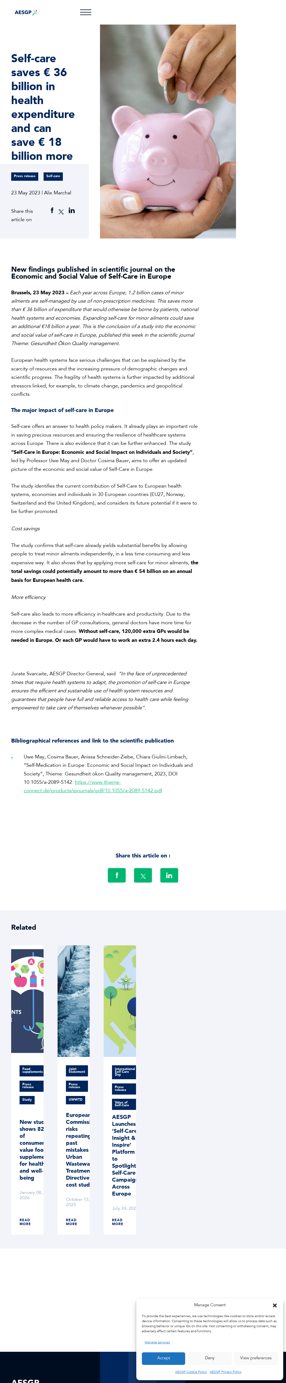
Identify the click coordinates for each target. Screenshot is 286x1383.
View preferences (255, 1358)
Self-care (53, 176)
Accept (163, 1358)
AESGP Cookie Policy (191, 1372)
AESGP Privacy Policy (226, 1372)
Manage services (157, 1342)
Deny (209, 1358)
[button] (275, 1305)
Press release (24, 176)
